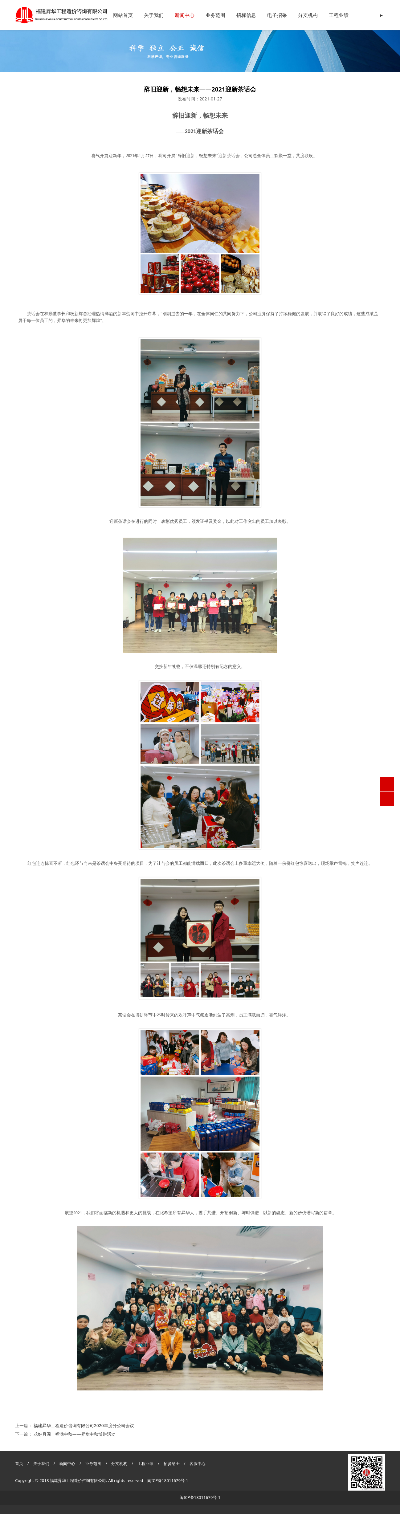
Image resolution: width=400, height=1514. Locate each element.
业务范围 (215, 15)
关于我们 (154, 15)
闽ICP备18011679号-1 (167, 1480)
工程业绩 (339, 15)
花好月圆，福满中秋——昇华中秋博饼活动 (75, 1434)
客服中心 (198, 1463)
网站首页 (123, 15)
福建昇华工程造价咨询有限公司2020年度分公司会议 (84, 1425)
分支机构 (308, 15)
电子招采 (277, 15)
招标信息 (246, 15)
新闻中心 (184, 15)
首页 (19, 1463)
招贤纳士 (172, 1463)
